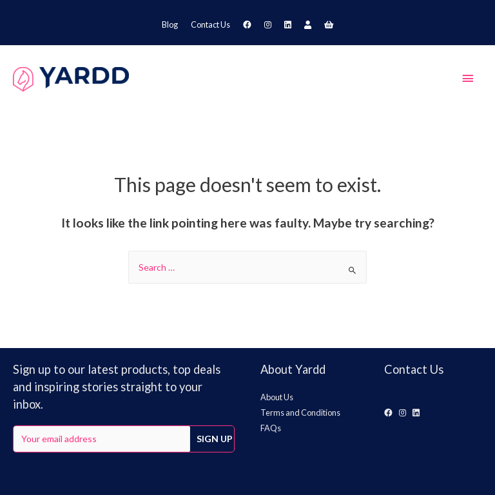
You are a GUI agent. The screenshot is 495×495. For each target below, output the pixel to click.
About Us (276, 397)
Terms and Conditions (300, 412)
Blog (170, 24)
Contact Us (210, 24)
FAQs (270, 428)
